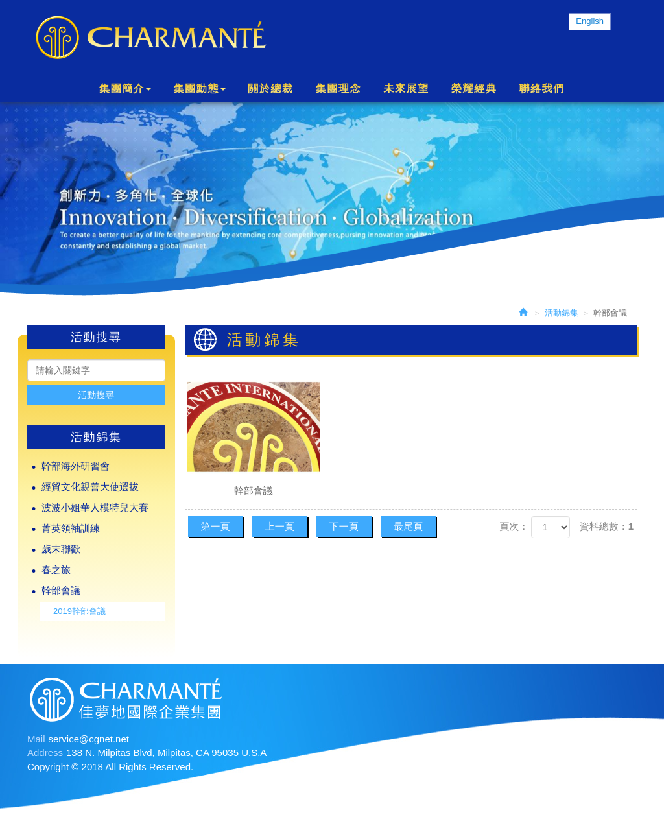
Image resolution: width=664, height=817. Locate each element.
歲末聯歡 (61, 548)
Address (45, 752)
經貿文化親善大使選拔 (90, 486)
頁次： (513, 526)
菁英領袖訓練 (71, 528)
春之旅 (56, 569)
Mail (36, 738)
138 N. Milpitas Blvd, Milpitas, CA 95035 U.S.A (166, 752)
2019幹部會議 (79, 611)
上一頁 (279, 526)
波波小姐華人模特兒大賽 (95, 507)
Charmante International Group (150, 37)
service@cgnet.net (89, 738)
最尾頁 (408, 526)
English (590, 21)
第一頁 (215, 526)
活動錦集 (561, 313)
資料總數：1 (607, 526)
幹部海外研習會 (76, 465)
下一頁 (344, 526)
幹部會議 (61, 590)
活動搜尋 (96, 395)
